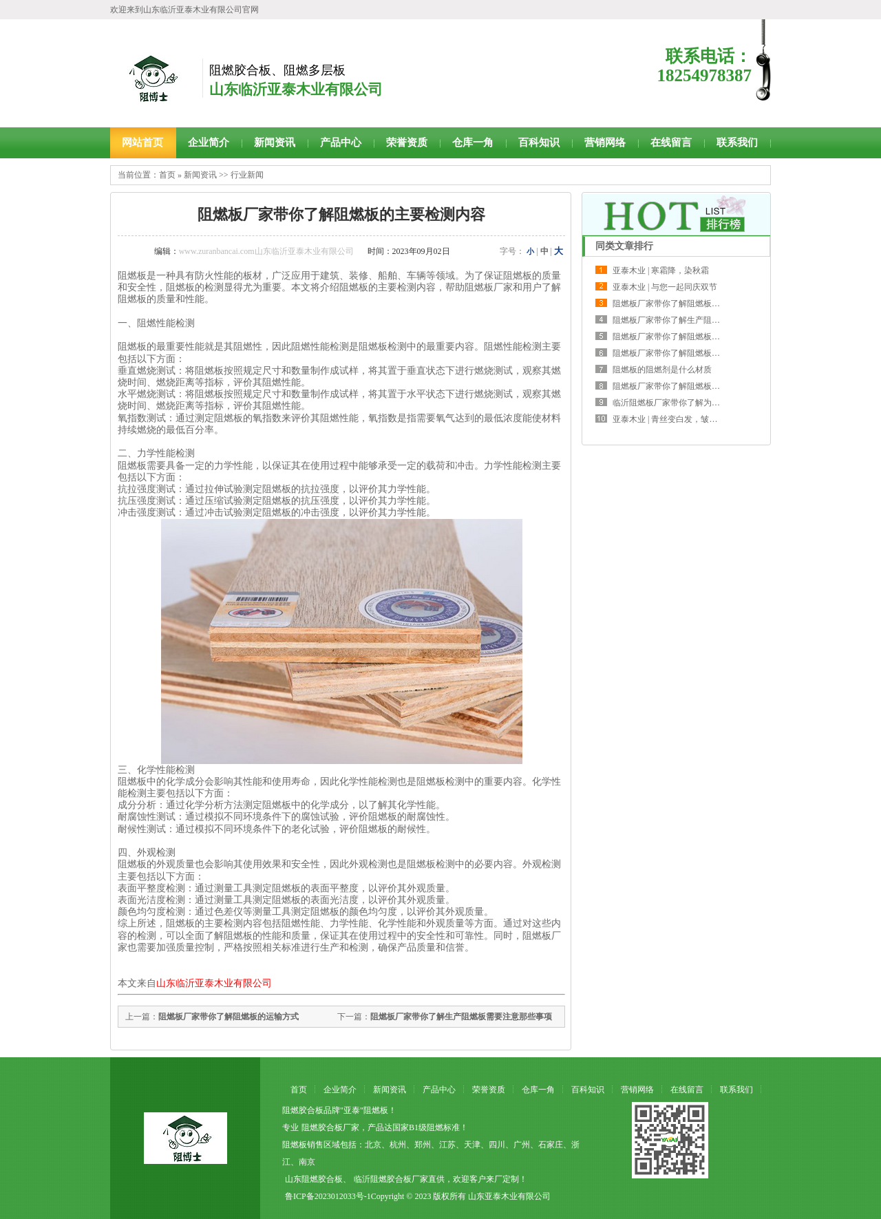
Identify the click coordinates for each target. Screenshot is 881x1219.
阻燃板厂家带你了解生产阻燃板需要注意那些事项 (461, 1016)
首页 (167, 175)
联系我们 (737, 142)
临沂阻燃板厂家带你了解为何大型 (674, 402)
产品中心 (340, 142)
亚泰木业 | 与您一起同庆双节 (665, 287)
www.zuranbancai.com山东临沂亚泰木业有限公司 (266, 251)
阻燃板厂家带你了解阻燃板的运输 (674, 353)
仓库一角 (472, 142)
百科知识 (539, 142)
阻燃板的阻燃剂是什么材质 (662, 369)
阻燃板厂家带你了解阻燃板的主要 (674, 336)
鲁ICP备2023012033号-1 (328, 1196)
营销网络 (605, 142)
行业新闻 (247, 175)
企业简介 (208, 142)
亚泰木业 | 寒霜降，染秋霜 (661, 270)
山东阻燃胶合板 (314, 1179)
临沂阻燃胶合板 (383, 1179)
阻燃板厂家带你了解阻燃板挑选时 (674, 386)
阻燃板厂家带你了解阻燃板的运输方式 (228, 1016)
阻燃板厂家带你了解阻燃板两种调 (674, 303)
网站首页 (142, 142)
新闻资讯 (274, 142)
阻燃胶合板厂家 (330, 1127)
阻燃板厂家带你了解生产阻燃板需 (674, 320)
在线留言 (671, 142)
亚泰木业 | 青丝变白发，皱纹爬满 (673, 419)
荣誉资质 (406, 142)
